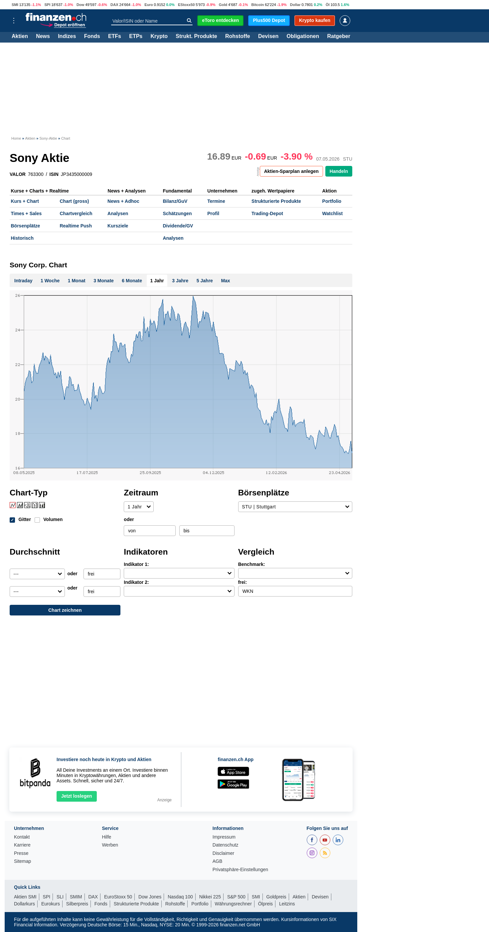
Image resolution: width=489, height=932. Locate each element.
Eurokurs (50, 903)
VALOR (18, 174)
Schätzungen (177, 213)
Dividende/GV (178, 225)
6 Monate (132, 280)
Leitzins (287, 903)
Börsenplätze (25, 225)
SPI (47, 5)
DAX (114, 5)
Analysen (117, 213)
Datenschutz (226, 845)
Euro (148, 5)
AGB (218, 861)
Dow (80, 5)
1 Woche (50, 280)
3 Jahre (180, 280)
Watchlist (332, 213)
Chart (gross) (74, 201)
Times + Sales (26, 213)
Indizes (67, 36)
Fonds (92, 36)
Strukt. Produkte (196, 36)
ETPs (135, 36)
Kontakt (22, 837)
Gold (223, 5)
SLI (60, 896)
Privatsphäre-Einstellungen (240, 869)
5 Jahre (205, 280)
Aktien (20, 36)
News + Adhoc (123, 201)
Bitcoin (257, 5)
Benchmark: (251, 564)
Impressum (224, 837)
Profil (213, 213)
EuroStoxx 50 (118, 896)
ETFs (114, 36)
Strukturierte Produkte (276, 201)
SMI (15, 5)
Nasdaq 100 (180, 896)
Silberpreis (77, 903)
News (43, 36)
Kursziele (117, 225)
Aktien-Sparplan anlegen (291, 171)
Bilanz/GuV (175, 201)
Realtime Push (75, 225)
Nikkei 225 (210, 896)
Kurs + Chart (25, 201)
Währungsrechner (233, 903)
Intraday (23, 280)
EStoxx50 (186, 5)
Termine (216, 201)
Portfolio (332, 201)
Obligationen (302, 36)
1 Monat (76, 280)
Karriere (22, 845)
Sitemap (22, 861)
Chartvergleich (76, 213)
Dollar (295, 5)
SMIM (76, 896)
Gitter (25, 519)
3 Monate (103, 280)
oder (129, 519)
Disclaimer (223, 853)
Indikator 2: (136, 582)
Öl (328, 5)
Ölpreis (265, 903)
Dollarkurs (24, 903)
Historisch (22, 238)
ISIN (54, 174)
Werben (110, 845)
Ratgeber (338, 36)
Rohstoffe (237, 36)
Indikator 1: (136, 564)
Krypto (159, 36)
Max (225, 280)
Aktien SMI (25, 896)
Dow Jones (149, 896)
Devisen (268, 36)
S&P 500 (236, 896)
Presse (21, 853)
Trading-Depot (267, 213)
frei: (242, 582)
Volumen (53, 519)
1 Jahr (157, 280)
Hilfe (106, 837)
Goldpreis (276, 896)
